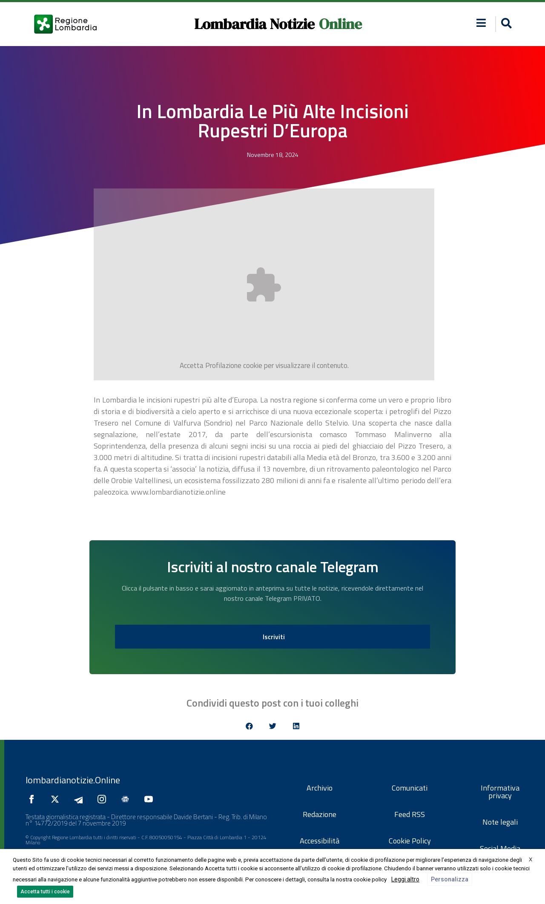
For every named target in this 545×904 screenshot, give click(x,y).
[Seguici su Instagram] (104, 799)
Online (340, 24)
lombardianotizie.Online (73, 780)
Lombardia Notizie (254, 24)
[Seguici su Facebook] (33, 799)
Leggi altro (405, 879)
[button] (481, 22)
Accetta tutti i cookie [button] (45, 892)
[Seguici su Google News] (127, 799)
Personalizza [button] (449, 879)
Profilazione (223, 365)
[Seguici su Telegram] (80, 799)
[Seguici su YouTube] (150, 799)
